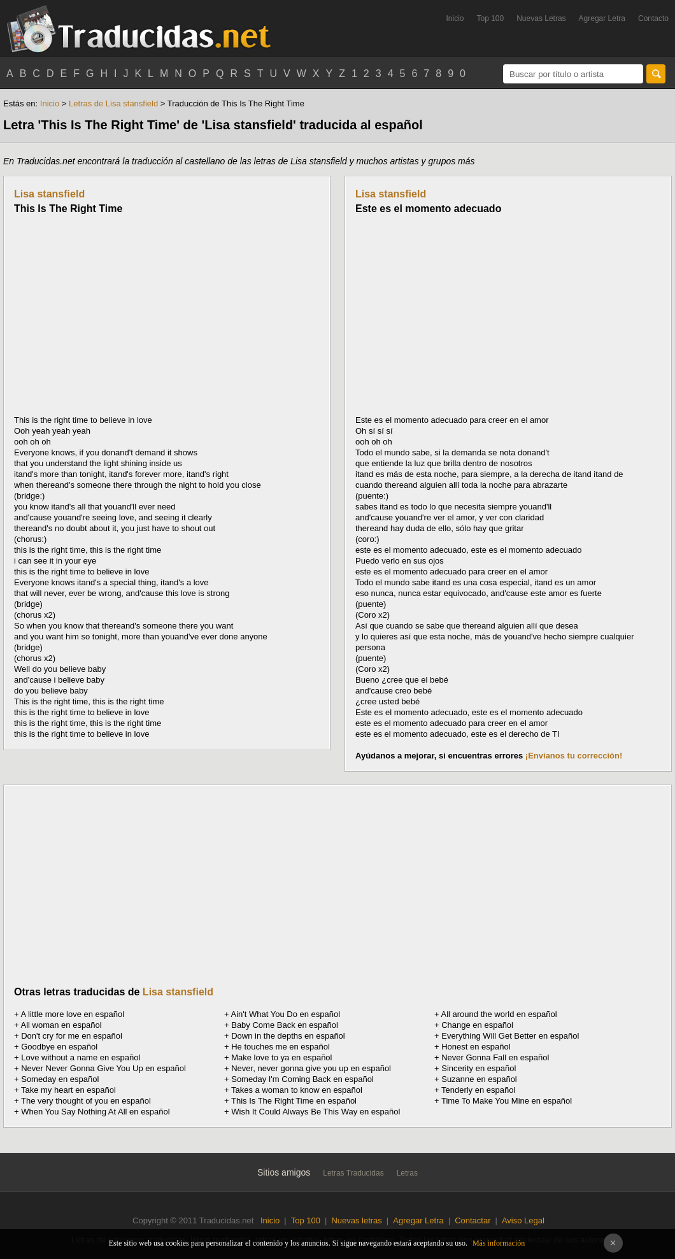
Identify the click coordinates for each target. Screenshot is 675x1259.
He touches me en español (280, 1046)
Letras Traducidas (353, 1173)
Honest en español (475, 1046)
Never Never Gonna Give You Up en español (103, 1068)
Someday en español (60, 1079)
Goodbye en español (59, 1046)
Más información (498, 1243)
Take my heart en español (68, 1090)
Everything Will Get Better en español (510, 1036)
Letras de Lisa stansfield (113, 103)
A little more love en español (73, 1014)
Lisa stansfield (49, 193)
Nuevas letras (356, 1220)
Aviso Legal (523, 1220)
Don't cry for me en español (71, 1036)
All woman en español (61, 1025)
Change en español (477, 1025)
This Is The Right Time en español (294, 1101)
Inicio (455, 18)
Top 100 (490, 18)
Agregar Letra (602, 18)
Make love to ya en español (281, 1057)
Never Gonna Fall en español (495, 1057)
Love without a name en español (80, 1057)
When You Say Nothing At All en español (95, 1111)
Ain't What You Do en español (286, 1014)
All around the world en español (499, 1014)
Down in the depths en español (288, 1036)
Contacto (653, 18)
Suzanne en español (479, 1079)
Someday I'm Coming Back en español (302, 1079)
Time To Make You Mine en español (506, 1101)
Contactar (472, 1220)
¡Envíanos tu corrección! (573, 755)
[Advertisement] (121, 314)
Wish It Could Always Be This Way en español (315, 1111)
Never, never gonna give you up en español (311, 1068)
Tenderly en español (478, 1090)
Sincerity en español (478, 1068)
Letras (407, 1173)
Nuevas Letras (540, 18)
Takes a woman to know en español (296, 1090)
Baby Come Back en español (284, 1025)
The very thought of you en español (86, 1101)
